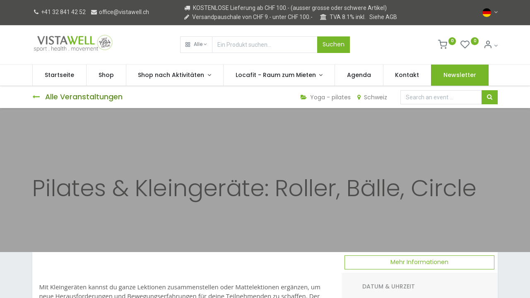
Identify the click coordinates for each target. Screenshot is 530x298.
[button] (196, 44)
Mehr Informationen (419, 262)
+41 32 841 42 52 (59, 12)
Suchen (333, 44)
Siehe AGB (383, 17)
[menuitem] (59, 75)
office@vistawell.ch (119, 12)
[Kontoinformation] (490, 45)
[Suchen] (490, 97)
